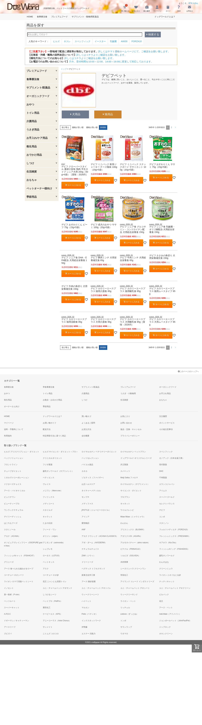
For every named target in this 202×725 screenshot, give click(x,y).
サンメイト (47, 627)
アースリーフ (10, 627)
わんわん (124, 523)
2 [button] (171, 127)
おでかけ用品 (34, 154)
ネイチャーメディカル (91, 490)
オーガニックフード (38, 96)
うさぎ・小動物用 (128, 393)
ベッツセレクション (90, 458)
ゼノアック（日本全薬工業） (171, 458)
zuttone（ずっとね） (129, 614)
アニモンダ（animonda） (54, 542)
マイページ (9, 423)
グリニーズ (9, 562)
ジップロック (165, 627)
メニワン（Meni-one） (52, 490)
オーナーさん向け (11, 406)
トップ (64, 69)
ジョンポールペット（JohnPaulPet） (175, 620)
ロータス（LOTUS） (52, 555)
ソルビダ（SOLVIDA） (130, 555)
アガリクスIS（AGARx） (131, 536)
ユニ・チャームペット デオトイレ (96, 588)
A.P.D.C (7, 614)
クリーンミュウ (166, 569)
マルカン (85, 607)
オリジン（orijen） (51, 536)
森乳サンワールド (167, 555)
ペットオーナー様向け (39, 188)
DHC (161, 471)
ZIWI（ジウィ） (88, 555)
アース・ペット (166, 607)
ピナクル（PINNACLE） (131, 549)
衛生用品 (31, 146)
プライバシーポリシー (130, 436)
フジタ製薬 (47, 464)
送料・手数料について (13, 429)
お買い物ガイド (49, 423)
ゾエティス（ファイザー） (93, 477)
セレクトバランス (167, 504)
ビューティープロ (11, 504)
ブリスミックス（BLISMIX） (132, 529)
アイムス (163, 490)
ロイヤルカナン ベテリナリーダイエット (99, 452)
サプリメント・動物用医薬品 (85, 16)
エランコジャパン (167, 484)
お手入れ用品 (165, 393)
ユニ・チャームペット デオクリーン (174, 588)
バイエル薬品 (87, 464)
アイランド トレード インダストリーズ (137, 581)
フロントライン (10, 464)
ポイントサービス (167, 423)
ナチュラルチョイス (90, 549)
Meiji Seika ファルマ (129, 477)
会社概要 (85, 436)
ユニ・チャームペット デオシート (135, 588)
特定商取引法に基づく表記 (54, 436)
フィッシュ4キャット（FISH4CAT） (19, 555)
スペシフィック (166, 452)
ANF (83, 529)
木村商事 (124, 562)
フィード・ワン (49, 529)
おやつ (30, 104)
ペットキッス (48, 562)
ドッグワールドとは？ (164, 16)
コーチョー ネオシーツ (14, 575)
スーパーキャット (11, 607)
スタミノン (164, 523)
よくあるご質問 (88, 423)
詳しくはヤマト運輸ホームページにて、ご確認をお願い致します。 (134, 51)
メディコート (48, 504)
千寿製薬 (163, 477)
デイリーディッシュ (12, 517)
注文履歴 (163, 416)
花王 (161, 601)
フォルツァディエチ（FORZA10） (174, 529)
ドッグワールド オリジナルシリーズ (136, 458)
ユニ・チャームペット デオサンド (57, 588)
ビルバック (164, 594)
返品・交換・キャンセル (131, 429)
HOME (30, 16)
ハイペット (86, 601)
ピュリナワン (10, 497)
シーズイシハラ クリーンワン (133, 569)
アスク (46, 569)
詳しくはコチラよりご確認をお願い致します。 (101, 54)
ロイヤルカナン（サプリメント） (134, 484)
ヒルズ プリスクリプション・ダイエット (21, 452)
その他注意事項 (166, 429)
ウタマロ (124, 634)
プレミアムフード (59, 16)
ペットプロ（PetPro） (52, 601)
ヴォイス (47, 484)
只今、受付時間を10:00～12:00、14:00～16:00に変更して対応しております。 (111, 61)
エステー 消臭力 (89, 634)
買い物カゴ (86, 416)
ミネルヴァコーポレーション (16, 477)
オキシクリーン (166, 634)
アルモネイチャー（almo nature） (135, 542)
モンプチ (85, 497)
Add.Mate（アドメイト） (170, 614)
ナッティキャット (167, 581)
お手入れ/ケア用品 (37, 138)
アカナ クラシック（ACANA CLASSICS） (100, 536)
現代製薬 (163, 464)
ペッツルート (10, 601)
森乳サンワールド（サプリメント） (58, 471)
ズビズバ (8, 634)
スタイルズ (47, 510)
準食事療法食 (48, 387)
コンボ (162, 517)
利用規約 (8, 436)
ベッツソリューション (13, 458)
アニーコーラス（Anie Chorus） (57, 620)
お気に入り (125, 416)
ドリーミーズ (87, 562)
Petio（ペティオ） (89, 614)
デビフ (162, 510)
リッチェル (125, 607)
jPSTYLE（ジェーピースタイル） (96, 510)
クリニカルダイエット (52, 458)
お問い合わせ (126, 423)
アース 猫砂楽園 (89, 581)
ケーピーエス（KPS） (52, 614)
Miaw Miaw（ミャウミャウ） (132, 517)
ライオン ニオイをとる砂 (170, 575)
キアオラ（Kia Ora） (168, 542)
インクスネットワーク (91, 620)
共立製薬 (124, 464)
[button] (175, 127)
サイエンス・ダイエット (131, 490)
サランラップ (126, 627)
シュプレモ (47, 549)
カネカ (84, 471)
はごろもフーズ (10, 523)
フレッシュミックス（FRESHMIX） (174, 536)
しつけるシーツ (49, 594)
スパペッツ (125, 471)
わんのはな (164, 562)
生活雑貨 (31, 171)
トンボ (123, 620)
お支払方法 (86, 429)
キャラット (47, 517)
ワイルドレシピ (127, 510)
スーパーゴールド (167, 497)
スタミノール (10, 529)
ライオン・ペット (128, 601)
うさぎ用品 (32, 129)
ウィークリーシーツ (90, 594)
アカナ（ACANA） (12, 536)
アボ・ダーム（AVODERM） (94, 542)
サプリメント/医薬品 (38, 87)
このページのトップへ (188, 371)
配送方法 (47, 429)
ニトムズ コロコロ (51, 634)
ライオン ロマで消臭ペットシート (18, 581)
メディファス (87, 504)
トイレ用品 (32, 112)
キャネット (125, 504)
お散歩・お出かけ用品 (52, 400)
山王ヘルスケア (88, 484)
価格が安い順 (78, 127)
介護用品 (31, 121)
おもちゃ (31, 180)
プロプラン (125, 497)
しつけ (30, 163)
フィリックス (48, 497)
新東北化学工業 (88, 575)
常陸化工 (124, 575)
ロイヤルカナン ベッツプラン (133, 452)
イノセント (9, 588)
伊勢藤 (84, 627)
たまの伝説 (47, 523)
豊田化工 (47, 607)
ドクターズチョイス (12, 484)
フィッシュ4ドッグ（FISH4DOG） (174, 549)
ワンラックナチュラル (13, 510)
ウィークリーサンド (129, 594)
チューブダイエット (12, 471)
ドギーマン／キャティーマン (16, 620)
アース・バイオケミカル (14, 490)
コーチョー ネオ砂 (51, 575)
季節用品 (31, 196)
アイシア (85, 517)
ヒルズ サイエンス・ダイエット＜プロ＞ (60, 452)
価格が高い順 (92, 127)
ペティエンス (48, 477)
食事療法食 (42, 16)
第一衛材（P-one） (12, 594)
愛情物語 (85, 523)
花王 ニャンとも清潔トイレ (54, 581)
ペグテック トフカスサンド (93, 569)
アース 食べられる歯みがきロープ (18, 569)
